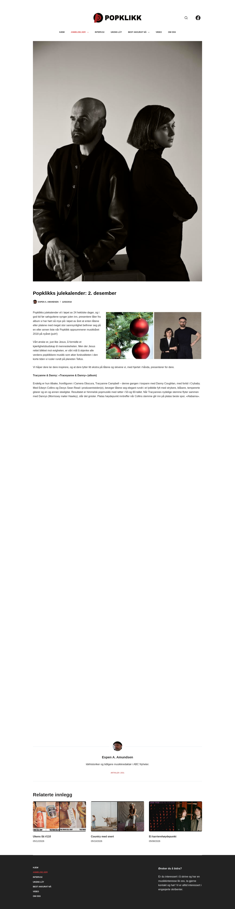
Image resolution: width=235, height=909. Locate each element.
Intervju (99, 32)
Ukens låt (116, 32)
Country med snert (102, 836)
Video (159, 32)
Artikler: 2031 (117, 773)
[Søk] (186, 17)
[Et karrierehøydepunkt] (175, 816)
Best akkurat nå (139, 32)
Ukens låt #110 (42, 836)
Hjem (62, 32)
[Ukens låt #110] (59, 816)
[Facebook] (198, 17)
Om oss (172, 32)
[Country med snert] (117, 816)
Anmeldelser (80, 32)
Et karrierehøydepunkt (162, 836)
